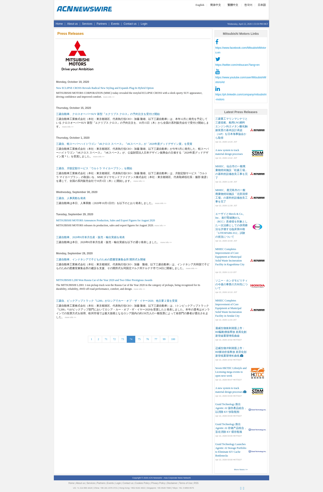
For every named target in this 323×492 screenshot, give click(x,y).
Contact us (130, 23)
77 (156, 339)
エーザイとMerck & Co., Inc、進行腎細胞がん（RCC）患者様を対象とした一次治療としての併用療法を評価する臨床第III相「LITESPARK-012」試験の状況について (231, 225)
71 (106, 339)
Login (144, 23)
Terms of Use (185, 483)
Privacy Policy (158, 483)
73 (122, 339)
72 (114, 339)
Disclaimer (172, 483)
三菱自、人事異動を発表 (71, 198)
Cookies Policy (142, 483)
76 (147, 339)
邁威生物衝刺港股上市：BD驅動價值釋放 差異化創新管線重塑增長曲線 (231, 332)
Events (115, 23)
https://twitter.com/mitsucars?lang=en (237, 64)
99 (164, 339)
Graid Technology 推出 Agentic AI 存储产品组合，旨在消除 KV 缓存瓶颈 (231, 428)
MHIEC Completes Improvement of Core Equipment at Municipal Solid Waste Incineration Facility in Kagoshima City (229, 257)
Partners (102, 23)
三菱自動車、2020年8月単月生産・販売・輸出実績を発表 (90, 237)
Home (59, 23)
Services (87, 23)
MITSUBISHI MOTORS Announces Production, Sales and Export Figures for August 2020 (105, 220)
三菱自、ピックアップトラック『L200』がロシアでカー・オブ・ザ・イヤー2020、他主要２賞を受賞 (116, 300)
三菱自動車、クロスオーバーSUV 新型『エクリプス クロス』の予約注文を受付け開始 (108, 114)
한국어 (248, 5)
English (200, 5)
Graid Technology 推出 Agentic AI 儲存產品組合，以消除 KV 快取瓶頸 (231, 408)
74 (131, 339)
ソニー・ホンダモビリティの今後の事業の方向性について (231, 284)
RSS (196, 483)
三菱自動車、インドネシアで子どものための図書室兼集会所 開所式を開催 (101, 259)
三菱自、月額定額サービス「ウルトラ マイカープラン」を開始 (94, 168)
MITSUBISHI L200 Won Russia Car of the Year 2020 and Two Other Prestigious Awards (104, 280)
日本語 (262, 5)
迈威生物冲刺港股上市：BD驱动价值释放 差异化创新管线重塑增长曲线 (231, 352)
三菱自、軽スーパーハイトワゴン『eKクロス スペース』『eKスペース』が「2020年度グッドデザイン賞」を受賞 (124, 143)
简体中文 (215, 5)
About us (72, 23)
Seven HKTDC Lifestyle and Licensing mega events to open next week (231, 372)
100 (173, 339)
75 (139, 339)
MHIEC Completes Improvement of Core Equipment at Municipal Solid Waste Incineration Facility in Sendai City (228, 308)
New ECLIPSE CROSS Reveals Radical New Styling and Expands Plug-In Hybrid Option (105, 88)
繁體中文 (232, 5)
